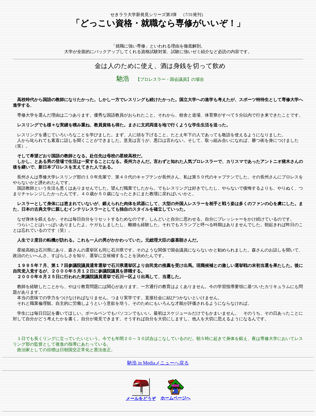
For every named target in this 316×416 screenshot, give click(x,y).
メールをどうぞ (141, 398)
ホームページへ (175, 398)
